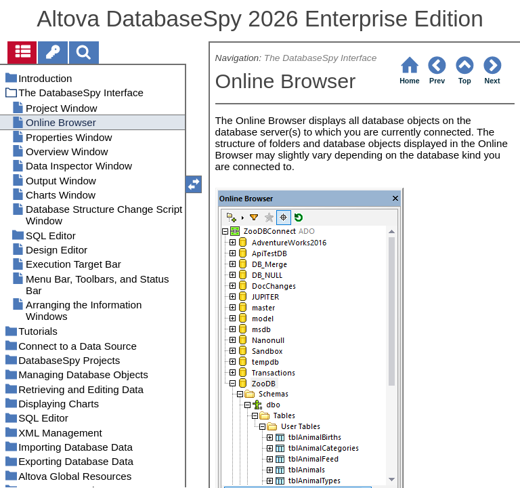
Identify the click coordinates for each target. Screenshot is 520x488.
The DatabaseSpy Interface (320, 58)
